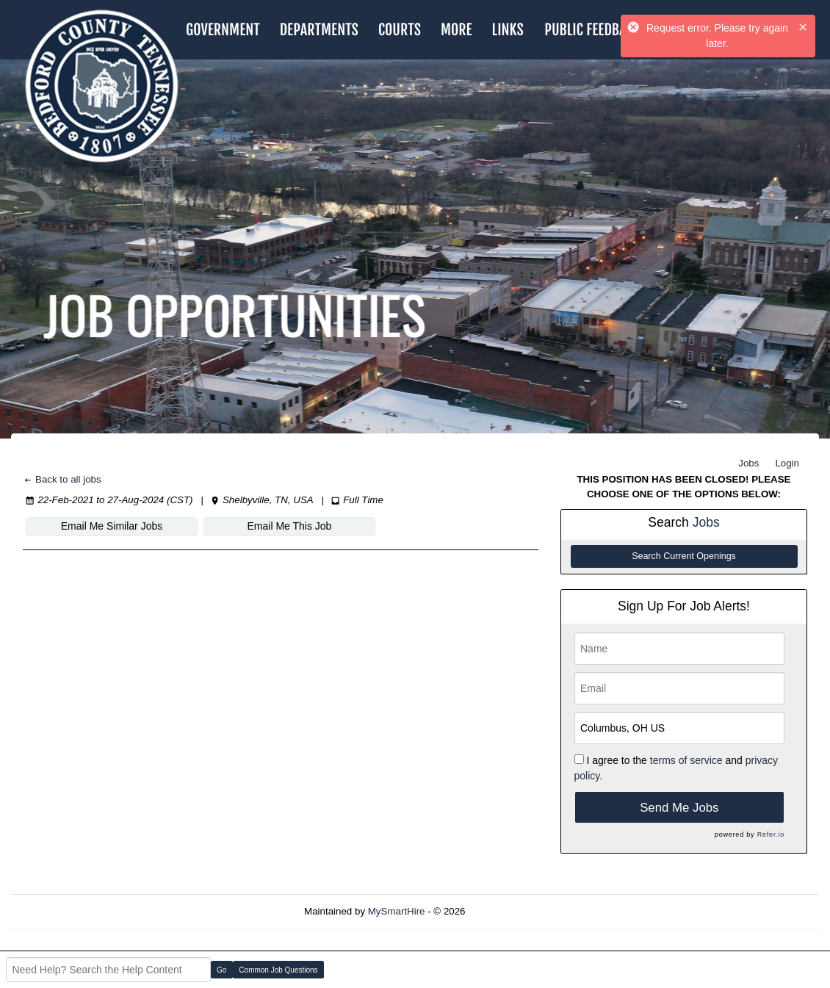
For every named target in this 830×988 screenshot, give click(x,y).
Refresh (508, 911)
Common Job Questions (278, 970)
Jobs (748, 463)
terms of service (686, 760)
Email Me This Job (290, 526)
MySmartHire (396, 911)
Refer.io (770, 834)
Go (221, 970)
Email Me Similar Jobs (111, 526)
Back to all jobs (62, 479)
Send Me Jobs (679, 808)
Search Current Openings (684, 556)
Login (787, 463)
